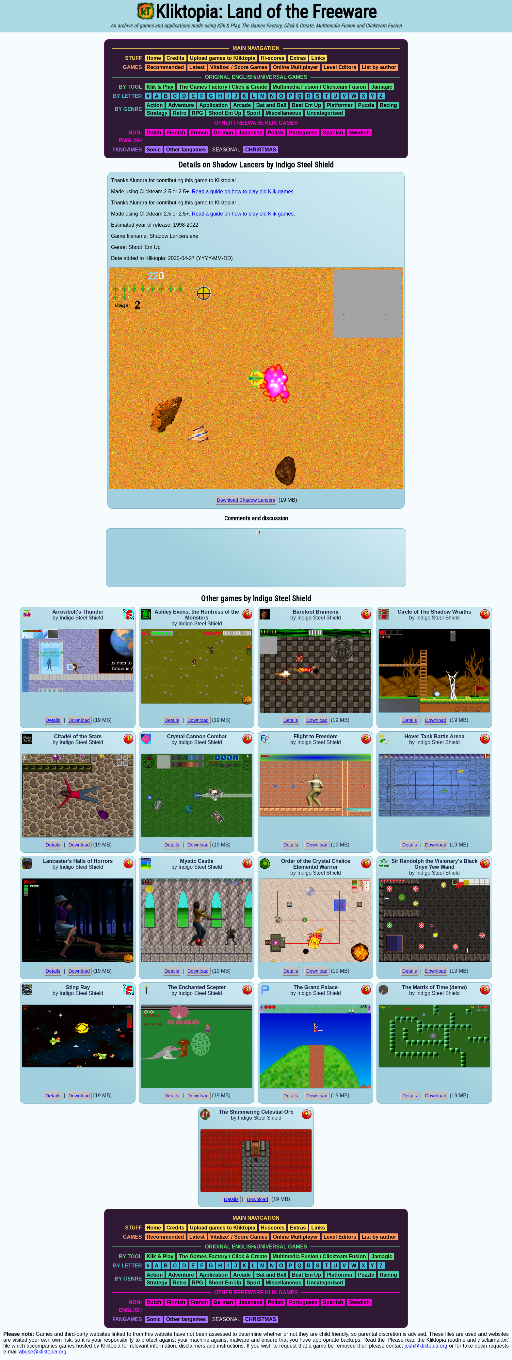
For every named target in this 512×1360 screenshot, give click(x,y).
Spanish (333, 132)
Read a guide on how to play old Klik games (243, 191)
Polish (275, 132)
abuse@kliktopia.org (42, 1351)
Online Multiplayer (295, 67)
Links (318, 58)
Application (213, 105)
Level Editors (340, 67)
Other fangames (186, 149)
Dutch (154, 132)
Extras (298, 58)
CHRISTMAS (260, 149)
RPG (197, 113)
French (199, 132)
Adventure (181, 105)
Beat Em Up (306, 105)
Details (53, 720)
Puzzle (366, 105)
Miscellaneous (283, 113)
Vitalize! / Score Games (238, 67)
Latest (197, 67)
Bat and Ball (271, 105)
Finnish (176, 132)
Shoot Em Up (224, 113)
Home (154, 58)
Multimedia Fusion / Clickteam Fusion (319, 87)
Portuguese (303, 132)
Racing (388, 105)
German (223, 132)
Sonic (154, 149)
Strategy (157, 113)
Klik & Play (160, 87)
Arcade (242, 105)
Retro (179, 113)
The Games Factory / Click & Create (223, 87)
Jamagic (381, 87)
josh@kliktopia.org (426, 1346)
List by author (379, 67)
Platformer (340, 105)
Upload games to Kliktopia (222, 58)
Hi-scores (273, 58)
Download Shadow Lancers (246, 500)
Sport (253, 113)
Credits (175, 58)
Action (155, 105)
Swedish (359, 132)
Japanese (250, 132)
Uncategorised (325, 113)
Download (79, 720)
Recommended (165, 67)
